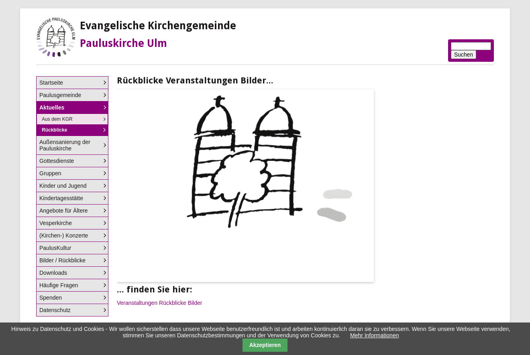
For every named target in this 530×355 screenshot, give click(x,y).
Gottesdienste (56, 161)
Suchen (463, 54)
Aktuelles (51, 107)
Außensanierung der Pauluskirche (64, 145)
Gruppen (50, 173)
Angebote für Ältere (63, 210)
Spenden (50, 297)
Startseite (51, 82)
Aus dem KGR (57, 119)
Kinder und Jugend (63, 186)
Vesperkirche (55, 223)
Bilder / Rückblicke (62, 260)
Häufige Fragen (58, 285)
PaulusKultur (55, 248)
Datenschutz (55, 310)
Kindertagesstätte (61, 198)
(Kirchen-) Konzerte (63, 235)
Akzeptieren (265, 345)
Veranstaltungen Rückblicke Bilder (159, 303)
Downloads (53, 273)
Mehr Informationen (374, 335)
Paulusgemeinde (60, 95)
